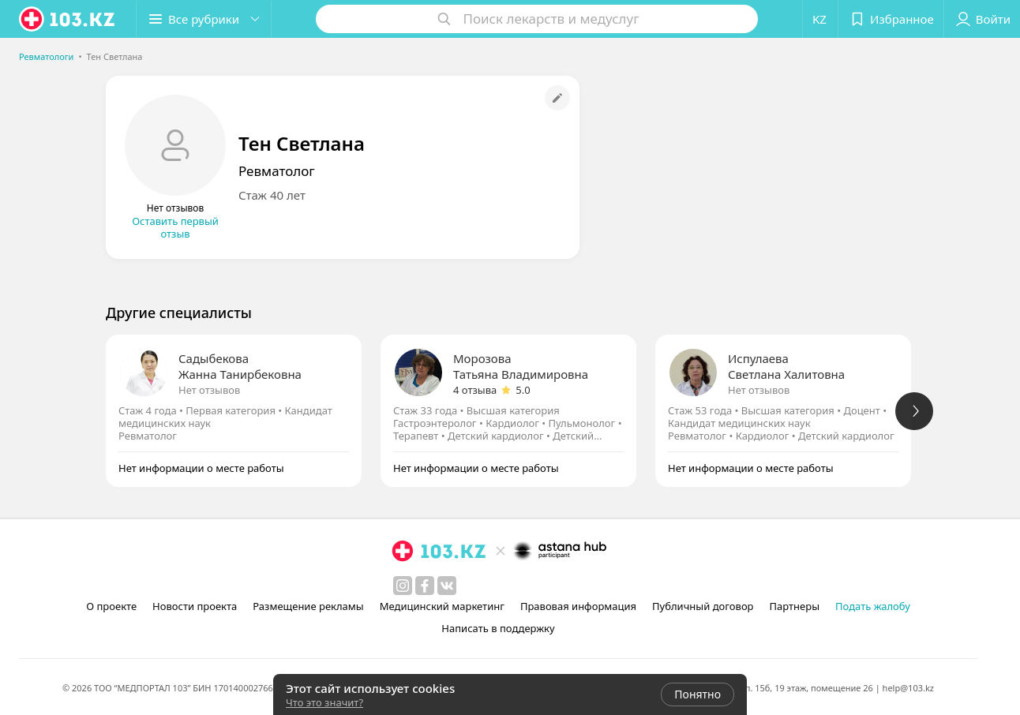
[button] (204, 19)
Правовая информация (578, 606)
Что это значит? (324, 702)
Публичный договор (702, 606)
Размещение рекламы (308, 606)
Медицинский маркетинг (442, 606)
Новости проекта (194, 606)
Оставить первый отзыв (175, 227)
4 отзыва (475, 390)
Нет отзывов (209, 390)
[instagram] (402, 585)
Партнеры (795, 606)
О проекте (111, 606)
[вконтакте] (446, 585)
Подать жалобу (872, 606)
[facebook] (424, 585)
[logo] (68, 19)
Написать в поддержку (497, 628)
